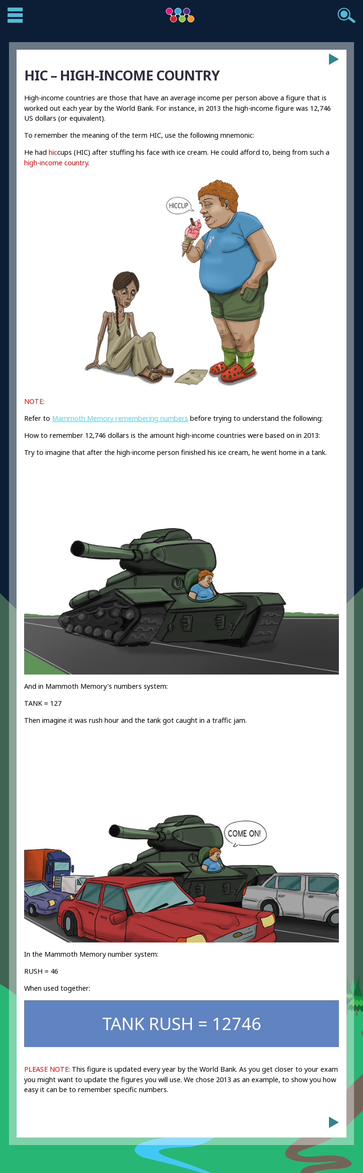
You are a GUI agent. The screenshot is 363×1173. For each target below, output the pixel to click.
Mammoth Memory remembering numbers (120, 418)
